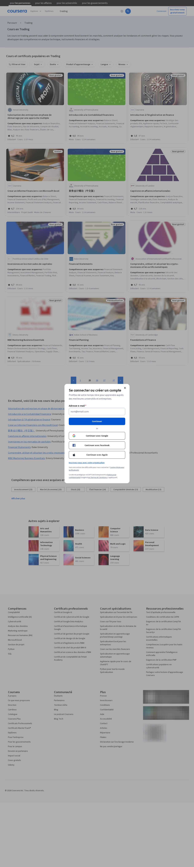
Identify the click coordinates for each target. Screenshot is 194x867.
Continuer (97, 421)
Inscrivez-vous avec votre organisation (87, 462)
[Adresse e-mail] (97, 411)
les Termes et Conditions (97, 477)
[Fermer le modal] (125, 388)
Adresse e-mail (77, 405)
